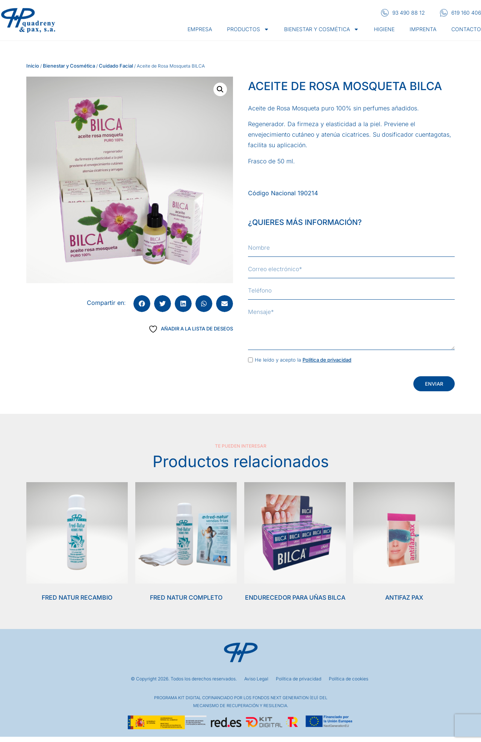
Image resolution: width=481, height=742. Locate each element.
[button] (220, 89)
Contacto (466, 29)
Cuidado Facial (116, 66)
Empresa (200, 29)
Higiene (384, 29)
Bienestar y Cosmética (69, 66)
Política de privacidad (327, 365)
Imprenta (423, 29)
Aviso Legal (256, 684)
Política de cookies (348, 684)
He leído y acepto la (303, 365)
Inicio (32, 66)
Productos (248, 29)
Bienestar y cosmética (321, 29)
